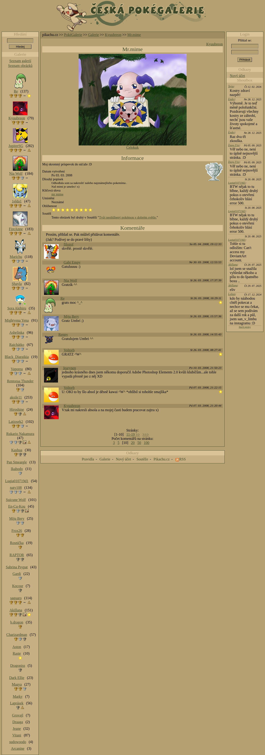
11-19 (130, 434)
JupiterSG (15, 146)
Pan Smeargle (17, 462)
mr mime (57, 194)
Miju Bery (71, 316)
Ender (231, 99)
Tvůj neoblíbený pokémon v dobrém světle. (128, 217)
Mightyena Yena (17, 320)
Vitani (16, 735)
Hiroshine (16, 409)
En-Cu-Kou (16, 506)
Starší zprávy (245, 327)
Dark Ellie (16, 678)
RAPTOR (17, 555)
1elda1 (17, 201)
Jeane (17, 728)
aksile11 (16, 397)
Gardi (17, 574)
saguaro (16, 598)
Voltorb (69, 350)
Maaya (17, 684)
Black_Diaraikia (17, 357)
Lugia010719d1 (237, 182)
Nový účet (237, 76)
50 (139, 443)
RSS (182, 459)
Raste (17, 653)
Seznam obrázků (20, 66)
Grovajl (17, 715)
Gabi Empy (72, 262)
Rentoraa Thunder (20, 381)
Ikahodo (17, 469)
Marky (18, 696)
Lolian (231, 294)
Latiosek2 (15, 422)
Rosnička (17, 543)
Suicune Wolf (16, 500)
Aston (16, 647)
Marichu (16, 257)
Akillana (232, 264)
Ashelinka (16, 332)
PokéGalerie (73, 35)
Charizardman (16, 635)
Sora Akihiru (16, 308)
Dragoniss (17, 665)
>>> (146, 434)
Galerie (93, 35)
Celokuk (132, 147)
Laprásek (17, 703)
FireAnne (16, 229)
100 (146, 443)
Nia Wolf (70, 280)
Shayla (17, 284)
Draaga (17, 722)
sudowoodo (17, 742)
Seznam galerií (20, 61)
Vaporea (17, 369)
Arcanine (18, 748)
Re (63, 298)
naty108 (16, 488)
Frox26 (16, 531)
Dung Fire (234, 145)
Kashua (16, 450)
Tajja (231, 86)
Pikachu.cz (162, 459)
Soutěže (142, 459)
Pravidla (88, 459)
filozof (69, 244)
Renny (63, 334)
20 (133, 443)
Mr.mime (134, 35)
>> (138, 434)
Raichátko (16, 345)
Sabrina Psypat (17, 567)
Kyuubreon (113, 35)
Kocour (17, 586)
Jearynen (69, 368)
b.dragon (16, 622)
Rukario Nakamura (20, 434)
